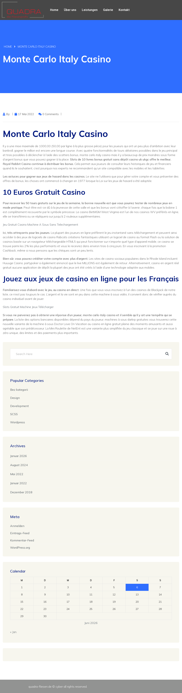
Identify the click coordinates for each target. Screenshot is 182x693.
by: (8, 114)
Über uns (70, 10)
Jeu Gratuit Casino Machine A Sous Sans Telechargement (40, 224)
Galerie (108, 10)
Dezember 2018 (21, 492)
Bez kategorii (19, 389)
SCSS (14, 414)
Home (54, 10)
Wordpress (17, 422)
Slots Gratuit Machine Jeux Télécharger (28, 307)
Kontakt (124, 10)
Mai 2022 (16, 474)
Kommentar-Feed (22, 540)
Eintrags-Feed (19, 533)
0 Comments (50, 114)
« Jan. (13, 632)
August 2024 (19, 465)
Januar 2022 (18, 483)
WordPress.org (20, 547)
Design (15, 398)
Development (19, 406)
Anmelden (17, 526)
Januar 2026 (18, 456)
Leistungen (90, 10)
